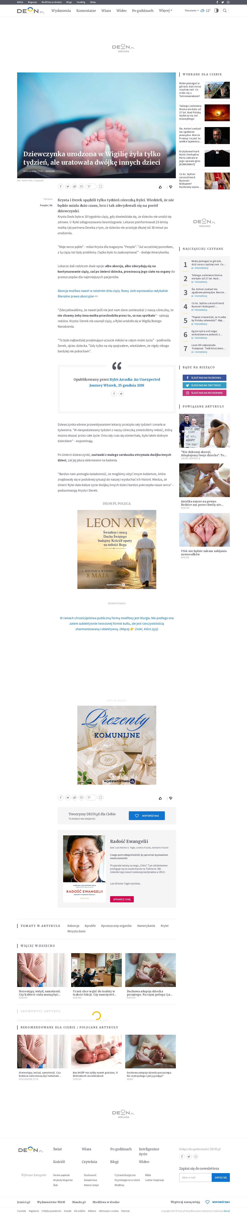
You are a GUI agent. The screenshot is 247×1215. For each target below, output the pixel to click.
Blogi (69, 2)
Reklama (92, 1211)
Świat (57, 1149)
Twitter (222, 2)
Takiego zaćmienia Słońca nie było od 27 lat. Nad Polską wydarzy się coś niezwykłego (190, 112)
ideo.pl (227, 1211)
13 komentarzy (200, 268)
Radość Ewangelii (129, 841)
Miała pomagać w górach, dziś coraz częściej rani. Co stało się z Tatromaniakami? (190, 90)
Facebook (217, 2)
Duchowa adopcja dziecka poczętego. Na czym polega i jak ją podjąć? (149, 995)
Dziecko (50, 171)
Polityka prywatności (51, 1211)
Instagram (228, 2)
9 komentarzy (199, 310)
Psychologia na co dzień (127, 1180)
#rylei (164, 926)
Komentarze (86, 11)
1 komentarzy (199, 282)
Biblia (20, 2)
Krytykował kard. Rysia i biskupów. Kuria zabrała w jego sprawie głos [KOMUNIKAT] (189, 158)
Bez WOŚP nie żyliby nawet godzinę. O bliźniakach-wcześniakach (95, 1074)
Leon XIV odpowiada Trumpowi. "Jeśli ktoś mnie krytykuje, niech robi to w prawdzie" (207, 349)
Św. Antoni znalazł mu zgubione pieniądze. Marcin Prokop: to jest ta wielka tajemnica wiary (190, 136)
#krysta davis (76, 931)
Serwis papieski (61, 1175)
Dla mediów (79, 1211)
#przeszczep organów (116, 926)
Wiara (106, 11)
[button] (216, 10)
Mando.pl (79, 1202)
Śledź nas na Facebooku (203, 377)
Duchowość (90, 1175)
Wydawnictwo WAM (51, 1202)
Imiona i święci (91, 1185)
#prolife (90, 926)
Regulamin (34, 1211)
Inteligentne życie (149, 1151)
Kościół (185, 557)
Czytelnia (89, 1162)
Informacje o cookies (109, 1211)
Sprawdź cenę (122, 899)
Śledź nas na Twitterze (203, 385)
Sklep (93, 2)
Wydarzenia (61, 11)
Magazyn (32, 2)
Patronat (125, 1211)
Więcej (164, 10)
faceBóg (81, 2)
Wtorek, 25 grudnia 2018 (123, 385)
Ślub (55, 1185)
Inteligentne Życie (33, 171)
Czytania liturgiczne (125, 1175)
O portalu (21, 1211)
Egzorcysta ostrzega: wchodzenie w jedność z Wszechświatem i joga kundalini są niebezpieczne (207, 336)
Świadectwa (90, 1180)
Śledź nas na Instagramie (204, 393)
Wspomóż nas (147, 815)
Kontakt (67, 1211)
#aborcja (73, 926)
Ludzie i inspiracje (190, 458)
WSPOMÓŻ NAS (217, 1202)
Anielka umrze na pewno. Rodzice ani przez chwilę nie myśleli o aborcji (201, 505)
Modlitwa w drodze (52, 2)
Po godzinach (143, 11)
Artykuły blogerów (63, 1180)
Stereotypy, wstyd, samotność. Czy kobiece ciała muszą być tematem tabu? (40, 995)
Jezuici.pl (23, 1202)
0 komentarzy (199, 324)
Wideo (121, 11)
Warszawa (190, 10)
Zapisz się (221, 1177)
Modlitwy (119, 1185)
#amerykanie (146, 926)
